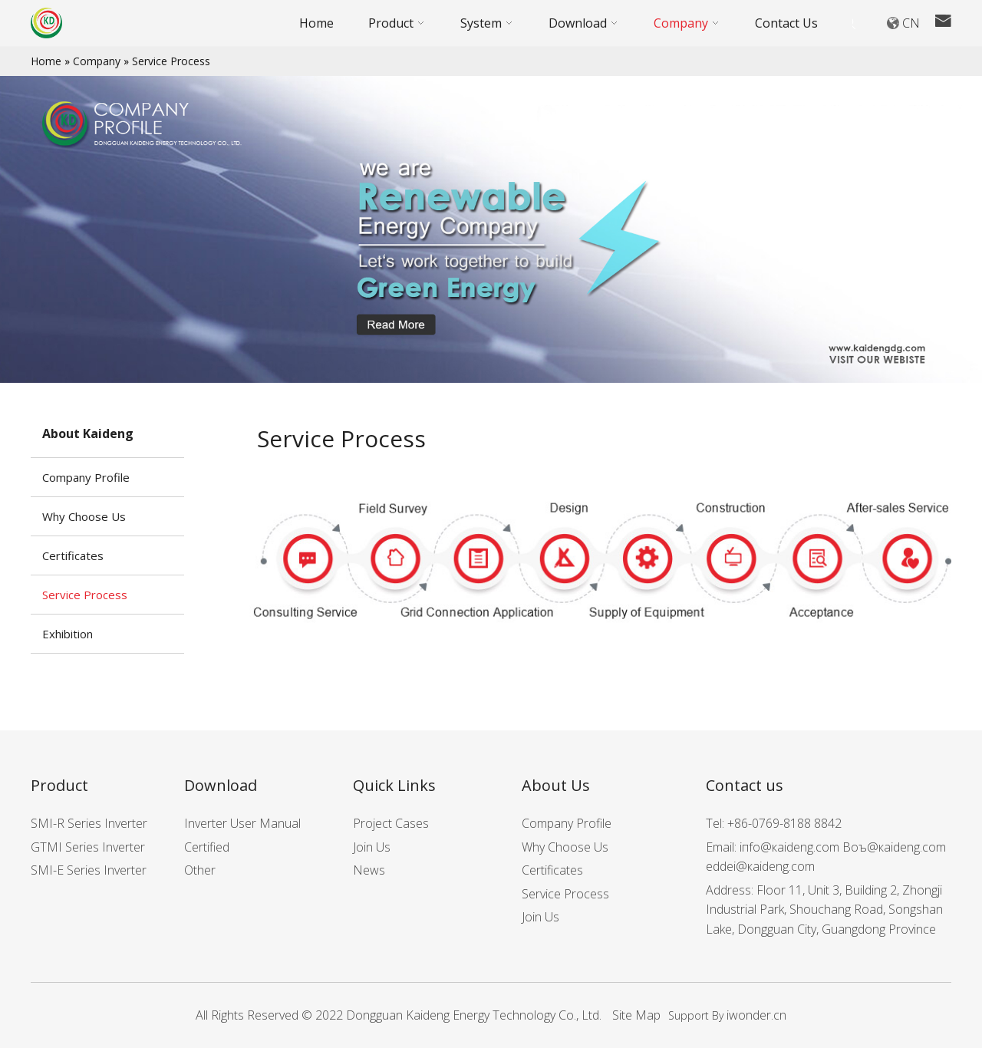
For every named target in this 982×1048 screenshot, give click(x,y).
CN (911, 23)
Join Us (371, 847)
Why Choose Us (84, 516)
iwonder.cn (756, 1015)
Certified (206, 847)
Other (200, 870)
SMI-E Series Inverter (89, 870)
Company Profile (86, 477)
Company (96, 61)
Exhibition (67, 633)
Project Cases (391, 823)
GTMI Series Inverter (88, 847)
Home (46, 61)
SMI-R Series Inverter (89, 823)
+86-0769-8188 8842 (784, 823)
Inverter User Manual (242, 823)
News (369, 870)
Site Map (636, 1015)
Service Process (171, 61)
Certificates (73, 555)
